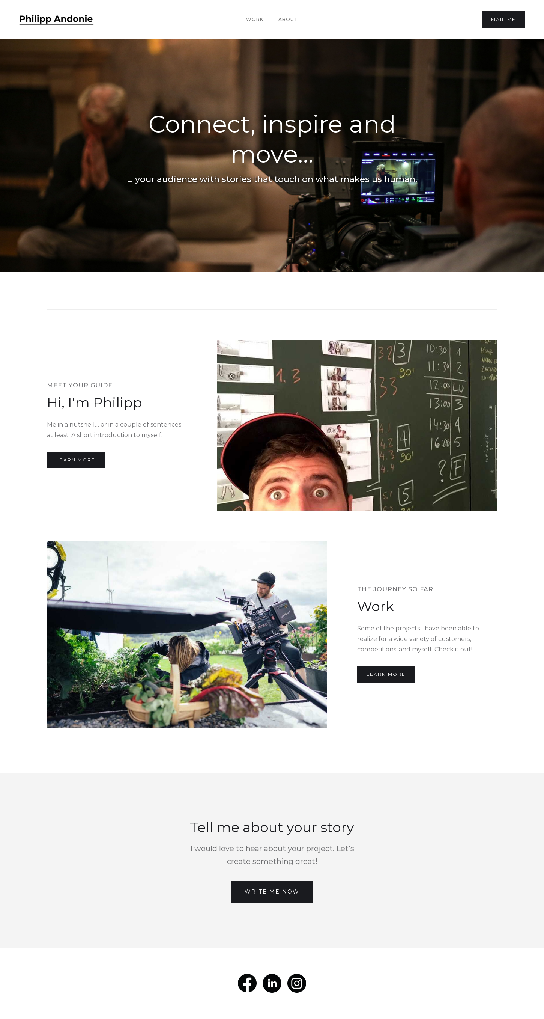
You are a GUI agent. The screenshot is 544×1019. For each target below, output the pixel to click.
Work (254, 19)
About (288, 19)
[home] (56, 19)
